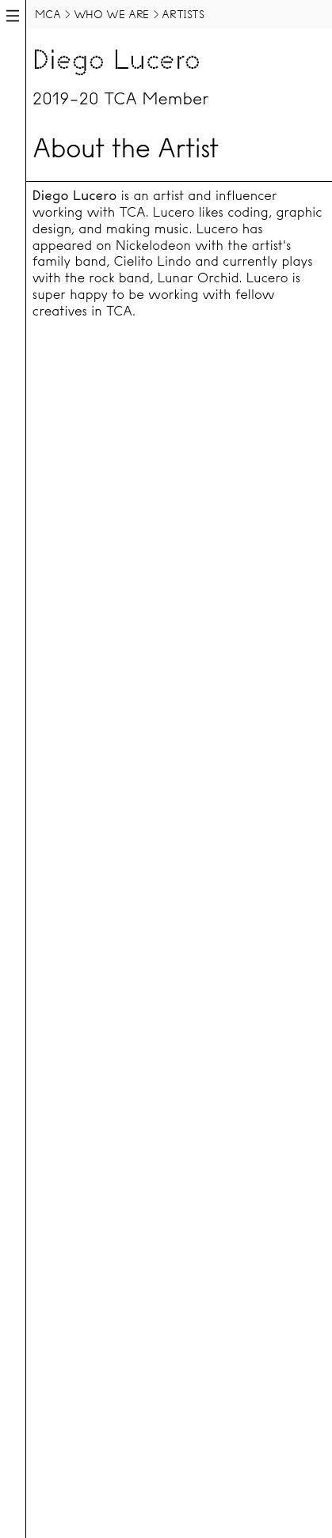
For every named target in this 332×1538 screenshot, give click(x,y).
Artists (183, 14)
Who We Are (111, 14)
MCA (47, 14)
